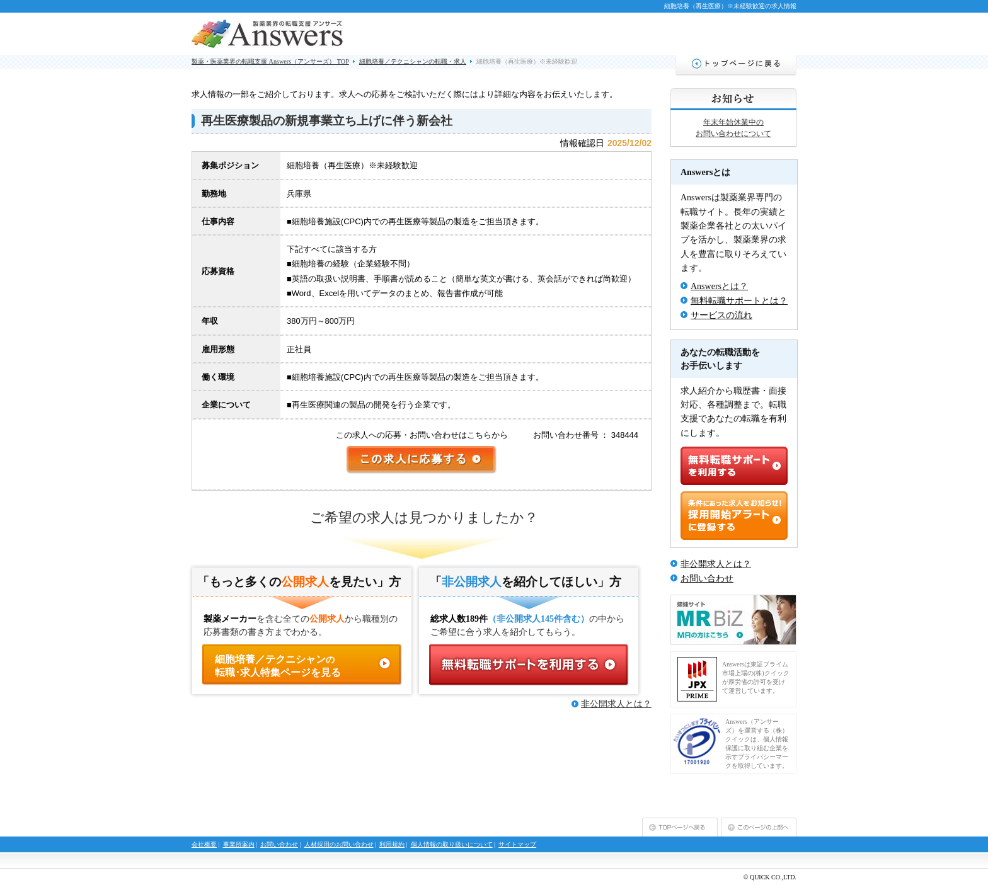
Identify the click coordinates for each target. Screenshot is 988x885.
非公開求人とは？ (616, 704)
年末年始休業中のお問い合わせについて (733, 128)
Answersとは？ (719, 286)
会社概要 (204, 844)
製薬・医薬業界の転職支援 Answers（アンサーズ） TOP (270, 61)
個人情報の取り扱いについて (452, 844)
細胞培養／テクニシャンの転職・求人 (412, 61)
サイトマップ (517, 844)
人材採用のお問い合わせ (339, 844)
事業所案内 (239, 844)
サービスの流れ (721, 315)
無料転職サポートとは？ (739, 300)
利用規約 (392, 844)
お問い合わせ (707, 578)
